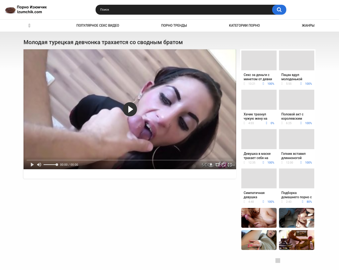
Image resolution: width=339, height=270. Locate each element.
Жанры (308, 25)
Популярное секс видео (98, 25)
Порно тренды (174, 25)
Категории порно (244, 25)
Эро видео (29, 26)
